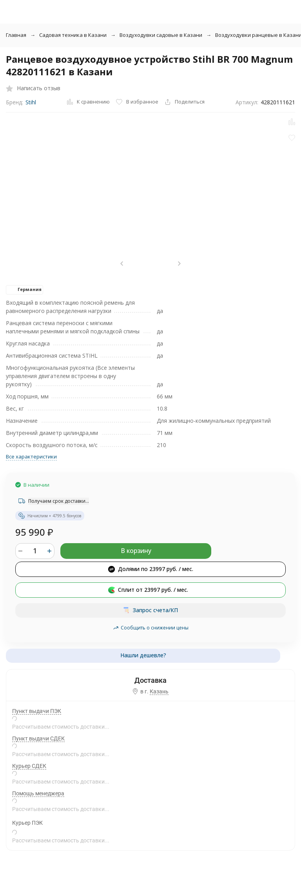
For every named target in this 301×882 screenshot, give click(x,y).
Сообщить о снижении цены (151, 627)
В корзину (136, 550)
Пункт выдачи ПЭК (36, 711)
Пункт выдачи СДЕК (38, 738)
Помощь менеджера (38, 793)
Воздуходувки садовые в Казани (161, 34)
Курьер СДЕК (29, 766)
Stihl (30, 102)
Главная (16, 34)
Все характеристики (31, 456)
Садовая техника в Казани (73, 34)
